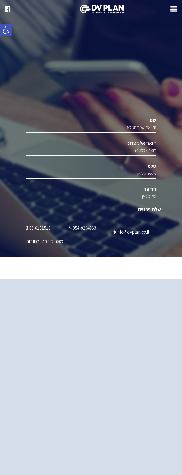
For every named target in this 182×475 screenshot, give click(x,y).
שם (91, 125)
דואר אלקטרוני (91, 148)
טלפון (91, 171)
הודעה (91, 194)
